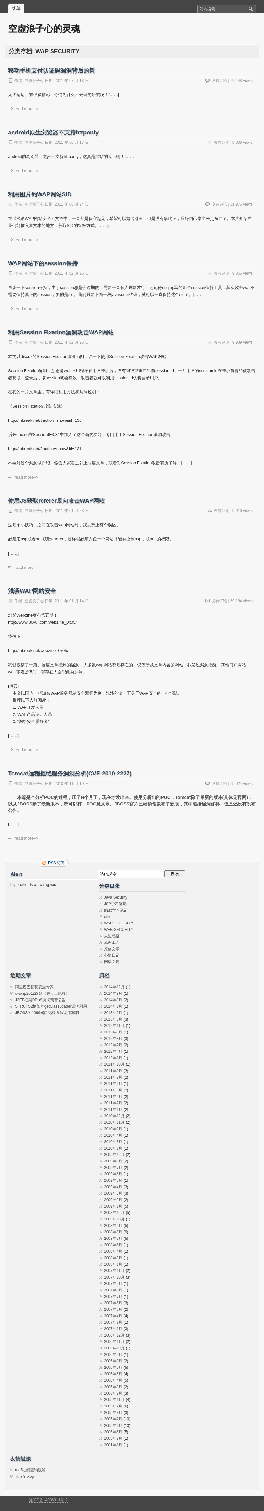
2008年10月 (114, 1219)
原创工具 (111, 942)
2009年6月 (113, 1174)
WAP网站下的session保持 (43, 263)
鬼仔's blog (24, 1476)
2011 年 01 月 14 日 (72, 601)
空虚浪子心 (34, 80)
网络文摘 (111, 962)
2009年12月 (114, 1154)
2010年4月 (113, 1135)
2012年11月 (114, 1025)
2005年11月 (114, 1399)
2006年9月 (113, 1354)
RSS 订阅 (56, 863)
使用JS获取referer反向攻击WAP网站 (56, 501)
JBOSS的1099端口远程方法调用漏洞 (47, 1013)
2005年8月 (113, 1412)
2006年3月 (113, 1387)
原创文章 (111, 949)
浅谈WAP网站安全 (32, 591)
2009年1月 (113, 1206)
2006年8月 (113, 1361)
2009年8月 (113, 1161)
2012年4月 (113, 1051)
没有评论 (219, 80)
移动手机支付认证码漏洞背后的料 (51, 70)
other (108, 916)
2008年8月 (113, 1232)
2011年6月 (113, 1083)
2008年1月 (113, 1264)
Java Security (115, 897)
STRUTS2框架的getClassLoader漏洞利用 (51, 1006)
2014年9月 (113, 993)
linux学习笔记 (115, 910)
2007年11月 (114, 1271)
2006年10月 (114, 1348)
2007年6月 (113, 1303)
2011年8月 (113, 1071)
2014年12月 (114, 987)
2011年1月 (113, 1109)
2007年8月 (113, 1290)
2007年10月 (114, 1277)
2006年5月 (113, 1374)
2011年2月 (113, 1103)
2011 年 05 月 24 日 (72, 204)
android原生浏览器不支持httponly (53, 132)
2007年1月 (113, 1329)
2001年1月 (113, 1445)
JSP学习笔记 (115, 904)
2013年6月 (113, 1013)
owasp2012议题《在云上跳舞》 (42, 993)
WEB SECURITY (118, 929)
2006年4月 (113, 1380)
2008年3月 (113, 1258)
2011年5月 (113, 1090)
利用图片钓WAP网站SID (39, 194)
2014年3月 (113, 1000)
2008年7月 (113, 1238)
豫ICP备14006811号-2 (48, 1500)
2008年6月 (113, 1245)
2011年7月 (113, 1077)
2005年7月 (113, 1419)
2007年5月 (113, 1309)
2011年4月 (113, 1096)
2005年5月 (113, 1432)
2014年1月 (113, 1006)
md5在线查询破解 (30, 1470)
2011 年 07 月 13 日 (72, 80)
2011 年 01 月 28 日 (72, 511)
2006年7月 (113, 1367)
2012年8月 (113, 1038)
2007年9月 (113, 1283)
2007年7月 (113, 1296)
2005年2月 (113, 1438)
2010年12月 (114, 1116)
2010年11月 (114, 1122)
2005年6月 (113, 1425)
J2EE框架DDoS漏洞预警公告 (40, 1000)
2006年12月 (114, 1335)
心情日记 (111, 955)
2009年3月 (113, 1193)
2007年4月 (113, 1316)
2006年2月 (113, 1393)
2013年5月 (113, 1019)
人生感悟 (111, 936)
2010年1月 (113, 1148)
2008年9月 (113, 1225)
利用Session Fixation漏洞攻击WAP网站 (61, 332)
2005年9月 (113, 1406)
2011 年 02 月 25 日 (72, 273)
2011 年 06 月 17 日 (72, 142)
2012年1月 (113, 1058)
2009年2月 (113, 1200)
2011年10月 (114, 1064)
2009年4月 (113, 1187)
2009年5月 (113, 1180)
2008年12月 (114, 1212)
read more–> (26, 108)
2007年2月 (113, 1322)
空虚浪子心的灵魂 (44, 29)
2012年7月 (113, 1045)
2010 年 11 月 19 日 (72, 783)
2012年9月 (113, 1032)
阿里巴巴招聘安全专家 (34, 987)
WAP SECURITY (118, 923)
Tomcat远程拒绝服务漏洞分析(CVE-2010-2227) (70, 773)
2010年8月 (113, 1129)
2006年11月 (114, 1341)
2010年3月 (113, 1142)
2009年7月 (113, 1167)
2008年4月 (113, 1251)
